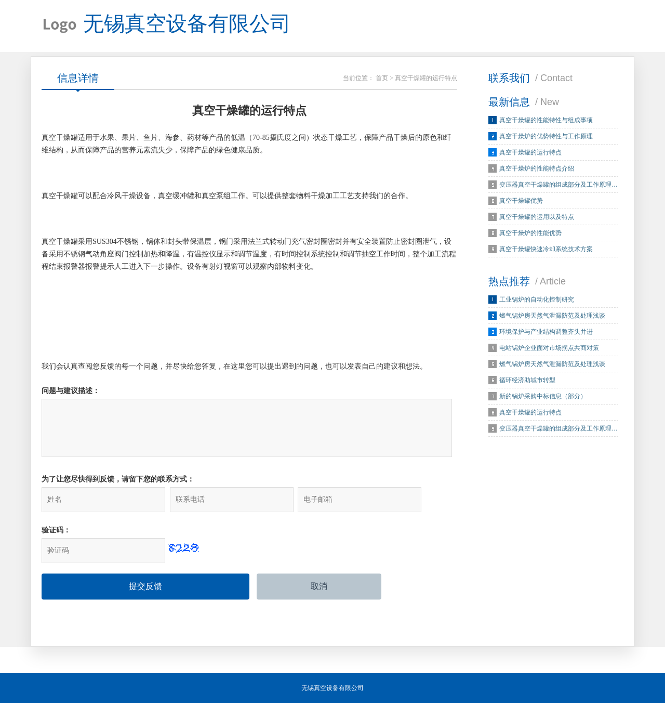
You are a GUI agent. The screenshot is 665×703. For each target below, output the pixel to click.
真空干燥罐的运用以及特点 (536, 216)
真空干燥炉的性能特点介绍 (536, 168)
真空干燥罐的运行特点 (530, 152)
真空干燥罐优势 (521, 200)
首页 (382, 78)
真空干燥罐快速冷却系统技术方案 (546, 249)
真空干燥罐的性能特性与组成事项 (546, 120)
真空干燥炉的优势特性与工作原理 (546, 136)
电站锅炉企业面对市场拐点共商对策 (549, 348)
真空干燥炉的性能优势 (530, 233)
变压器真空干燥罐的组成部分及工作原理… (558, 184)
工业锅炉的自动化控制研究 (536, 299)
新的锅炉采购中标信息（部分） (543, 396)
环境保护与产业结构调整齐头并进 (546, 331)
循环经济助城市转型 (527, 380)
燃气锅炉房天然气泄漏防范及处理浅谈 (552, 315)
